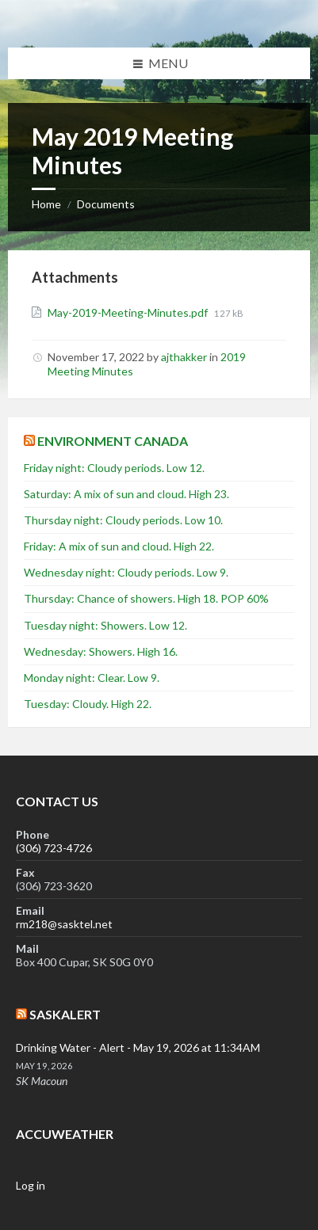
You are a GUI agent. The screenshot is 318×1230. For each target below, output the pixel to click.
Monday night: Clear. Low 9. (91, 677)
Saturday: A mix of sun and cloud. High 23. (126, 494)
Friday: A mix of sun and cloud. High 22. (119, 546)
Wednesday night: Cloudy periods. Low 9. (126, 572)
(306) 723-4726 (54, 848)
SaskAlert (65, 1014)
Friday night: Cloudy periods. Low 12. (114, 467)
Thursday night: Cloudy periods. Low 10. (123, 520)
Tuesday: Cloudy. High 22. (87, 703)
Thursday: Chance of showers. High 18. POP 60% (146, 598)
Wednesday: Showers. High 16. (101, 651)
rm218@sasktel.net (64, 924)
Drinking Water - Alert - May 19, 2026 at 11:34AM (138, 1047)
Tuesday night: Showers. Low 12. (105, 625)
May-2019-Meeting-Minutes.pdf (129, 312)
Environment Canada (112, 440)
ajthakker (184, 357)
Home (46, 204)
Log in (30, 1185)
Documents (106, 204)
